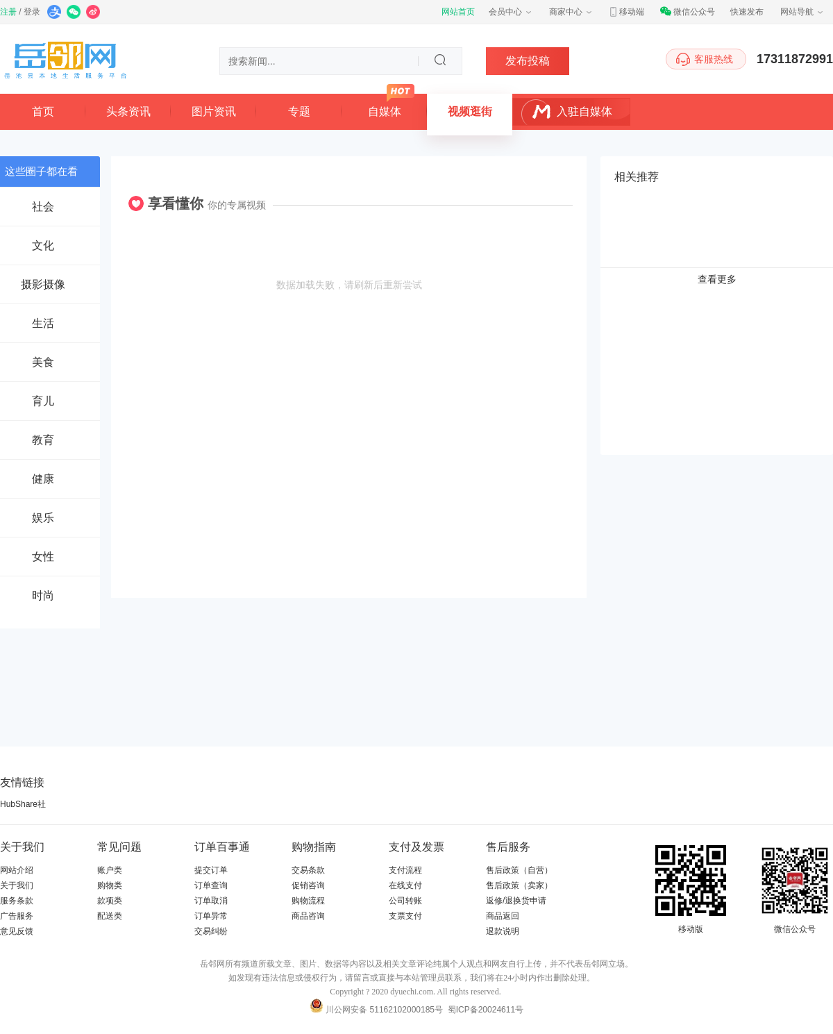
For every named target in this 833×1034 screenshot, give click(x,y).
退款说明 (502, 931)
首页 (43, 111)
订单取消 (211, 901)
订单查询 (211, 885)
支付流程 (405, 870)
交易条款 (308, 870)
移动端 (626, 12)
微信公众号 (687, 12)
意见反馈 (16, 931)
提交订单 (211, 870)
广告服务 (16, 916)
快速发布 (747, 12)
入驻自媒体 (584, 111)
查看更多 (717, 279)
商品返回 (502, 916)
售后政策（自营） (519, 870)
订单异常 (211, 916)
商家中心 (571, 12)
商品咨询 (308, 916)
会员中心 (511, 12)
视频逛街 (470, 111)
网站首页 (458, 12)
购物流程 (308, 901)
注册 (8, 12)
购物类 (109, 885)
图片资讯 (214, 111)
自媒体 (384, 111)
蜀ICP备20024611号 (485, 1010)
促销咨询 (308, 885)
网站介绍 (16, 870)
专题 (299, 111)
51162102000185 (402, 1010)
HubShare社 (23, 804)
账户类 (109, 870)
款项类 (109, 901)
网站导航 (802, 12)
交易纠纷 (211, 931)
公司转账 (405, 901)
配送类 (109, 916)
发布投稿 (527, 61)
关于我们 (16, 885)
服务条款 (16, 901)
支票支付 (405, 916)
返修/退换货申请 (516, 901)
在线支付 (405, 885)
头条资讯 (128, 111)
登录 (32, 12)
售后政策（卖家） (519, 885)
